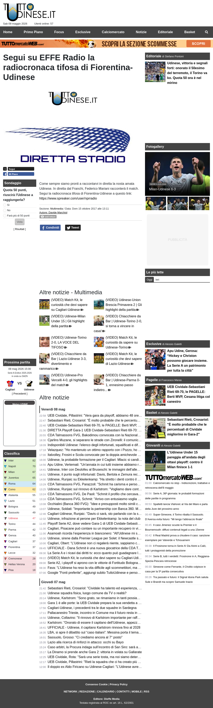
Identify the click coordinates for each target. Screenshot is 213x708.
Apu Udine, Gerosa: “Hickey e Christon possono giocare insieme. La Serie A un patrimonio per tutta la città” (187, 360)
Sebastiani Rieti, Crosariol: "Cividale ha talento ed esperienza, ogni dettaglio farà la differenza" (116, 588)
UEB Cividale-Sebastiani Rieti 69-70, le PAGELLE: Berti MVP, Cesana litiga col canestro (112, 425)
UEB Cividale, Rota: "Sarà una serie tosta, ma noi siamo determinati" (98, 657)
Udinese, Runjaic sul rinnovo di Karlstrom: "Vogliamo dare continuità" (98, 489)
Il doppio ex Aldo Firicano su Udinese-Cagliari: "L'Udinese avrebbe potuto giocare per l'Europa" (116, 667)
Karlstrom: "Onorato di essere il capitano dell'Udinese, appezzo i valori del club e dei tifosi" (113, 622)
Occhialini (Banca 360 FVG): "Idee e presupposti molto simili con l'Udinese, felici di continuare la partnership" (127, 504)
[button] (19, 222)
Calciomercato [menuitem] (113, 32)
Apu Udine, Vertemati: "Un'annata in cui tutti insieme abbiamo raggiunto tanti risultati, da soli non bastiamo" (125, 464)
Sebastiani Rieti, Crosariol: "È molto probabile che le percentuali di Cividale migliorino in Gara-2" (117, 420)
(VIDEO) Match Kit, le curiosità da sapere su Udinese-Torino (122, 342)
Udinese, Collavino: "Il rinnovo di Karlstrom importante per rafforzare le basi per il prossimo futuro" (119, 617)
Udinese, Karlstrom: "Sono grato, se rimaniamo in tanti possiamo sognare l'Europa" (108, 598)
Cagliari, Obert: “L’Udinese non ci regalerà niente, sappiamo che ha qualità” (102, 543)
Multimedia (56, 208)
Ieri (157, 279)
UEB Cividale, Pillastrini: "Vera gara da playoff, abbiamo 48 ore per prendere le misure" (111, 415)
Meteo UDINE (20, 404)
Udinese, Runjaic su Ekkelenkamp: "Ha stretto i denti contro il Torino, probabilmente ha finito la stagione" (123, 479)
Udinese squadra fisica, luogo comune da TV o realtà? (87, 593)
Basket (151, 412)
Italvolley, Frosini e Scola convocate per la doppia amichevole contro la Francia (105, 455)
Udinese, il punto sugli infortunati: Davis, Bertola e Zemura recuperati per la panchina (109, 474)
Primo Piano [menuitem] (33, 32)
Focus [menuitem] (59, 32)
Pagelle (152, 380)
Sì (8, 204)
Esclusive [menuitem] (83, 32)
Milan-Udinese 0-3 (162, 189)
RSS (146, 691)
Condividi (50, 228)
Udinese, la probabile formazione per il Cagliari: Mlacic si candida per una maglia (106, 459)
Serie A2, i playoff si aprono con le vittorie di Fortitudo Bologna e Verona (100, 563)
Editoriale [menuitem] (165, 32)
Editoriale (154, 56)
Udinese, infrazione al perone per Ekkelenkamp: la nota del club (94, 518)
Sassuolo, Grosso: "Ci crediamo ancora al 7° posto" (85, 637)
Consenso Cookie (96, 684)
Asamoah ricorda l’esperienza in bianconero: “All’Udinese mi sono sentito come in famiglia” (113, 533)
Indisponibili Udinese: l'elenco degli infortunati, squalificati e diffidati (96, 445)
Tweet (73, 228)
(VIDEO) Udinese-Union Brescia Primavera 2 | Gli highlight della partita (124, 304)
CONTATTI (123, 691)
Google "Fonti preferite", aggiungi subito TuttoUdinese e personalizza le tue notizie (107, 572)
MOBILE (136, 691)
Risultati (19, 229)
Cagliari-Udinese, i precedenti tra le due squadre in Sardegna (92, 608)
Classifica (12, 453)
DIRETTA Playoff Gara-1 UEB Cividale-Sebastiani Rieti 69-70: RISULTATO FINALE (108, 430)
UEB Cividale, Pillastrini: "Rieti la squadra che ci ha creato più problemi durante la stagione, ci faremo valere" (127, 662)
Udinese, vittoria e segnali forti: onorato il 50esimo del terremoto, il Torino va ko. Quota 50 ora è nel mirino (187, 73)
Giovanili (153, 445)
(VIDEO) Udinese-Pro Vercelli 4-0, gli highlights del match (69, 380)
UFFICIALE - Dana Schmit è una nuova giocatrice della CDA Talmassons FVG (104, 548)
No (8, 210)
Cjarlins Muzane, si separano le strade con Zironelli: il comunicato (95, 440)
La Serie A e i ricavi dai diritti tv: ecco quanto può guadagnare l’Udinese (99, 553)
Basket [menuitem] (189, 32)
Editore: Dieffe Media (106, 698)
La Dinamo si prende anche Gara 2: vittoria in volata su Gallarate (95, 652)
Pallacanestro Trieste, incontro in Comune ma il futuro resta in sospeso (99, 612)
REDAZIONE (87, 691)
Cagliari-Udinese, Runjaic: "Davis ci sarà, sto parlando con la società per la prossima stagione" (116, 513)
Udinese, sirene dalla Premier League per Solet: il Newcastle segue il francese (105, 538)
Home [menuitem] (7, 32)
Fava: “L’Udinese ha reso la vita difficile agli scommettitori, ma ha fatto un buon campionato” (114, 567)
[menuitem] (206, 32)
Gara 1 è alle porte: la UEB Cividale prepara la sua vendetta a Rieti (96, 603)
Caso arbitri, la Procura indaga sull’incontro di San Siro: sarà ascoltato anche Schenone (111, 647)
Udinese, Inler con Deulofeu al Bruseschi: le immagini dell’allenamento (99, 469)
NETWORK (70, 691)
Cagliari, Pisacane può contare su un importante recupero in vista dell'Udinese (104, 528)
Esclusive (153, 344)
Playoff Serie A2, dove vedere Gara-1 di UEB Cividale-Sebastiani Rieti (99, 523)
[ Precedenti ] (19, 393)
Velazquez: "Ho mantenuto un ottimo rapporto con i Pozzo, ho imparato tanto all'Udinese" (112, 450)
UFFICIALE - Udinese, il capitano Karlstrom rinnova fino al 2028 (94, 627)
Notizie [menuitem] (141, 32)
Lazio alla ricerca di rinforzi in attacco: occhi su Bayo (86, 642)
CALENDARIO (105, 691)
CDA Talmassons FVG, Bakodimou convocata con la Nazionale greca (98, 435)
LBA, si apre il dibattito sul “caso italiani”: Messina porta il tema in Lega (99, 632)
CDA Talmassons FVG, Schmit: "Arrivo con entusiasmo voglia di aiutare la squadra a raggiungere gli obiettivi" (127, 499)
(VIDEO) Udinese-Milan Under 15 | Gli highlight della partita (68, 321)
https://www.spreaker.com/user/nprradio (68, 198)
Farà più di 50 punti (18, 215)
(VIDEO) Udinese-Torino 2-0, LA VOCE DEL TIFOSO (69, 342)
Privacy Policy (119, 684)
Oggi (149, 279)
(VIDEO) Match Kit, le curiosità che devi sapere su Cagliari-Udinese (69, 304)
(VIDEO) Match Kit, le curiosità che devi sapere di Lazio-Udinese (124, 358)
